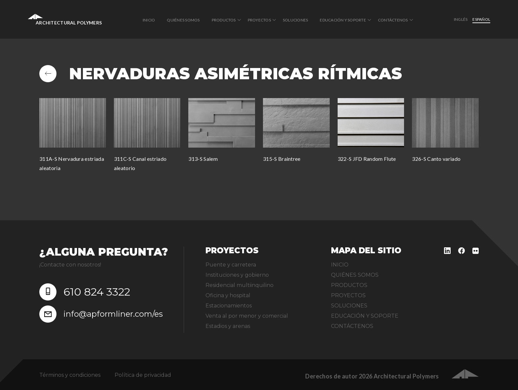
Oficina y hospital (227, 295)
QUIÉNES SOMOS (183, 20)
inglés (460, 19)
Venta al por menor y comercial (246, 316)
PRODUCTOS (224, 20)
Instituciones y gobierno (237, 275)
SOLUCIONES (295, 20)
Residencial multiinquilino (239, 285)
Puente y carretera (230, 265)
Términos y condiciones (69, 375)
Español (481, 19)
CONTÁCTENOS (393, 20)
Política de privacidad (143, 375)
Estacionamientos (228, 305)
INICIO (149, 20)
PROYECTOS (259, 20)
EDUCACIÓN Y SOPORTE (343, 20)
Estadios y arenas (227, 326)
